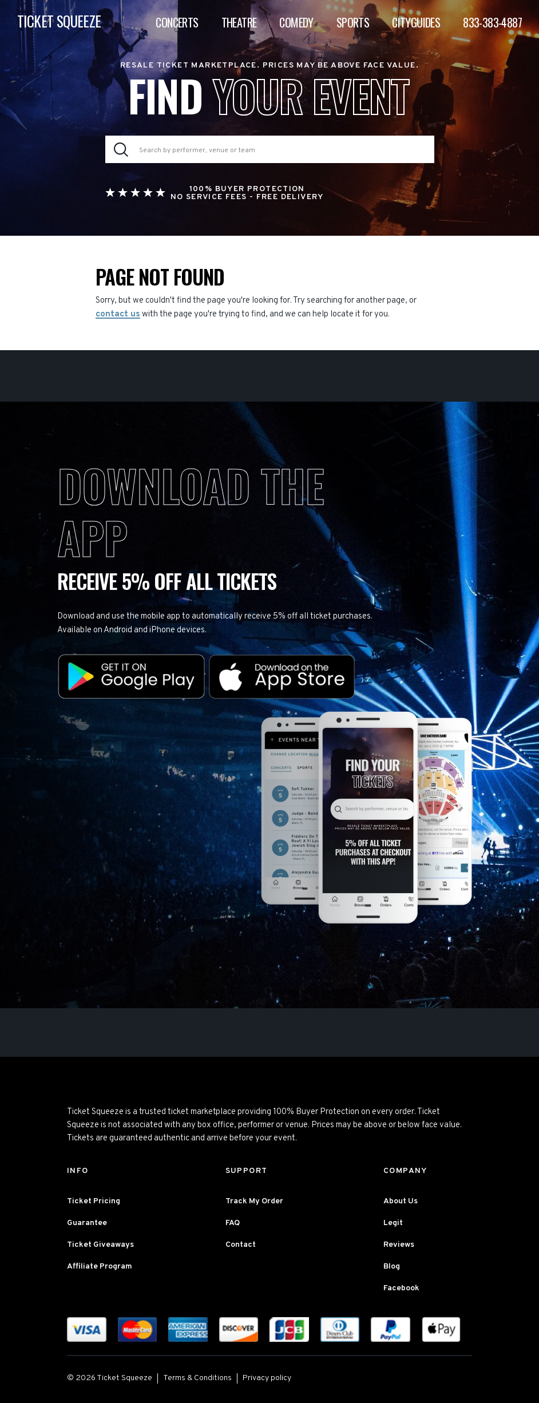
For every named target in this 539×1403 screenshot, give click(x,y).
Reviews (398, 1245)
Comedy (296, 22)
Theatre (239, 22)
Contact (240, 1245)
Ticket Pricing (93, 1201)
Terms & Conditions (197, 1378)
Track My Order (254, 1201)
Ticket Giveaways (100, 1245)
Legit (393, 1223)
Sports (352, 22)
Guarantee (87, 1223)
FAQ (232, 1223)
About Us (400, 1201)
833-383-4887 (492, 22)
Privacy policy (267, 1378)
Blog (391, 1266)
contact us (118, 314)
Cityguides (416, 22)
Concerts (177, 22)
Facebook (401, 1288)
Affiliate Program (99, 1266)
